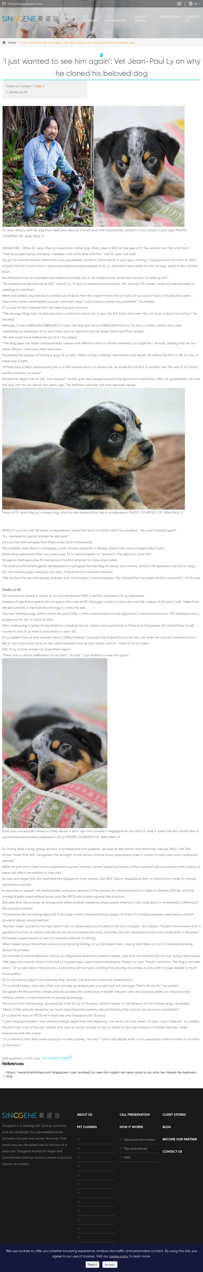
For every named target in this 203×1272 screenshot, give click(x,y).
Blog (167, 1127)
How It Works (140, 19)
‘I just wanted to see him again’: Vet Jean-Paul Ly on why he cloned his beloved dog (77, 42)
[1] (70, 1057)
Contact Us (192, 19)
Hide (38, 86)
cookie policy (118, 1256)
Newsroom (169, 17)
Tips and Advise (133, 1149)
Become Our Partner (180, 1139)
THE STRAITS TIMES (55, 1058)
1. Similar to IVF (17, 92)
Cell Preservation (115, 19)
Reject (92, 1264)
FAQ (125, 1157)
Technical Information (137, 1140)
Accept (110, 1264)
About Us (69, 19)
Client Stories (174, 1115)
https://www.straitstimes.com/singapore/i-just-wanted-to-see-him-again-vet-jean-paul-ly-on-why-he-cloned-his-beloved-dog (101, 1074)
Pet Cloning (89, 19)
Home (12, 42)
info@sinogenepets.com (22, 4)
